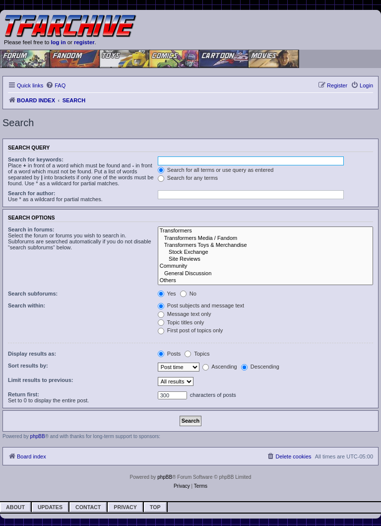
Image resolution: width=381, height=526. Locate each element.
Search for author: (31, 193)
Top (155, 507)
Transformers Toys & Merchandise (265, 245)
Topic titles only (181, 322)
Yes (167, 294)
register (84, 42)
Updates (50, 507)
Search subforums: (33, 294)
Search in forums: (31, 229)
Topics (197, 354)
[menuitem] (55, 85)
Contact (88, 507)
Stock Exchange (265, 252)
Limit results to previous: (40, 380)
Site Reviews (265, 259)
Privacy (125, 507)
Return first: (23, 394)
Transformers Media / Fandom (265, 238)
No (188, 294)
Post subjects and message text (201, 305)
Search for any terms (188, 178)
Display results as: (32, 354)
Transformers (265, 230)
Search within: (26, 305)
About (15, 507)
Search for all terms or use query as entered (216, 170)
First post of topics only (190, 330)
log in (58, 42)
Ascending (219, 367)
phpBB (37, 436)
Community (265, 266)
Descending (260, 367)
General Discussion (265, 273)
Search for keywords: (36, 159)
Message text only (184, 314)
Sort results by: (28, 366)
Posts (169, 354)
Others (265, 280)
